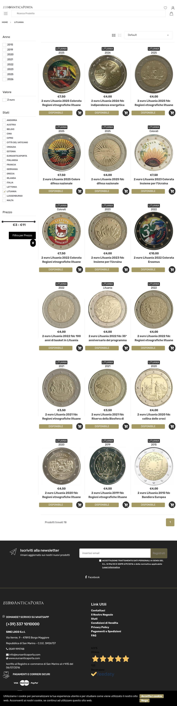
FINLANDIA (12, 160)
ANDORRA (12, 120)
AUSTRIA (11, 125)
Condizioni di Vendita (104, 622)
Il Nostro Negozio (102, 614)
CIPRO (10, 138)
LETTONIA (12, 187)
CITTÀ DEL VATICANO (17, 142)
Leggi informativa (111, 567)
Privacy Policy (100, 627)
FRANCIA (11, 165)
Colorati (154, 131)
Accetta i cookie (151, 696)
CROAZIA (11, 147)
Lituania (107, 287)
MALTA (10, 200)
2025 (61, 52)
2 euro (11, 99)
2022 (154, 209)
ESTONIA (11, 151)
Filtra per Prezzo (22, 235)
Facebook (92, 577)
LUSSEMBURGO (14, 196)
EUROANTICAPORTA (17, 156)
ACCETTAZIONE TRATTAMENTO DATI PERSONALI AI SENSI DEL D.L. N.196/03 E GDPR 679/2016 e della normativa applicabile (133, 563)
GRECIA (11, 173)
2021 (61, 366)
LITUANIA (11, 191)
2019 (107, 444)
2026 (108, 52)
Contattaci (98, 610)
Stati (94, 618)
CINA (9, 134)
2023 (108, 209)
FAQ (93, 635)
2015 (154, 444)
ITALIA (10, 182)
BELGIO (10, 129)
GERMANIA (12, 169)
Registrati (159, 553)
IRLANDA (11, 178)
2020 (154, 366)
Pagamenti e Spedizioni (106, 631)
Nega (144, 700)
